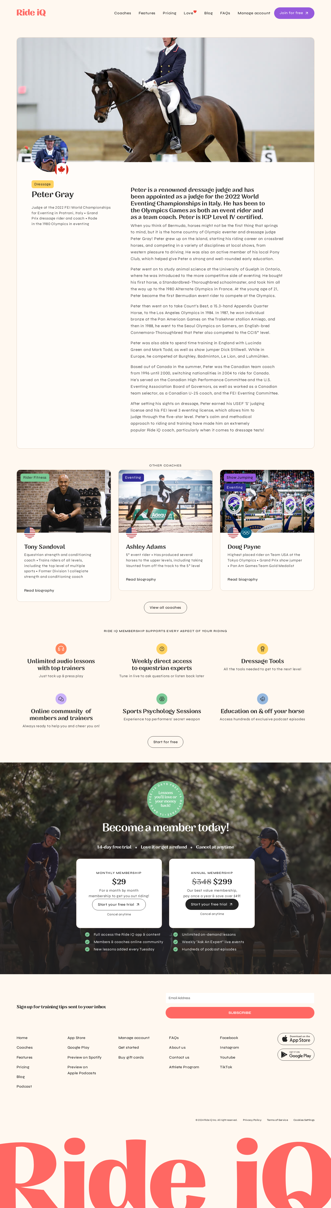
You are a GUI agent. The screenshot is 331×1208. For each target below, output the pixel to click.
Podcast (24, 1086)
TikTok (226, 1067)
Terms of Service (277, 1120)
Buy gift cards (131, 1057)
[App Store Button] (296, 1039)
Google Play (78, 1047)
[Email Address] (240, 998)
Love (190, 12)
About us (177, 1047)
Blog (208, 13)
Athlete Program (184, 1067)
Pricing (169, 13)
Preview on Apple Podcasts (81, 1070)
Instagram (229, 1047)
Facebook (229, 1038)
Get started (128, 1047)
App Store (76, 1038)
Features (147, 13)
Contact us (179, 1057)
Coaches (122, 13)
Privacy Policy (252, 1120)
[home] (46, 13)
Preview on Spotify (84, 1057)
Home (22, 1038)
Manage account (254, 13)
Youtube (227, 1057)
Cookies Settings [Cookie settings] (303, 1120)
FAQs (225, 13)
